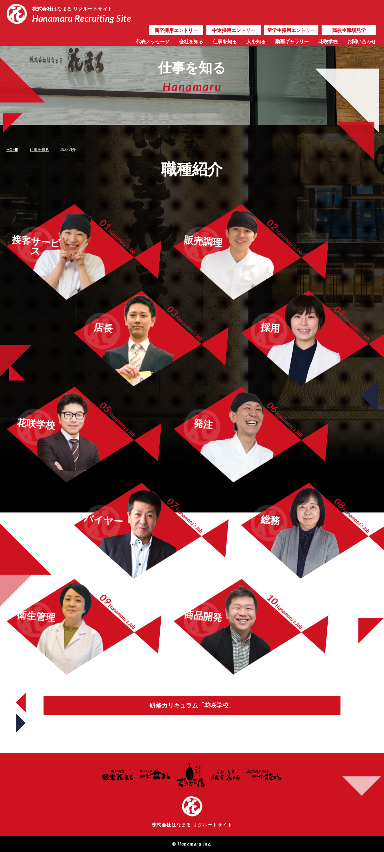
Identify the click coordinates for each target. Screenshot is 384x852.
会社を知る (191, 41)
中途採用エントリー (233, 30)
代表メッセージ (153, 41)
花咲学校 (328, 41)
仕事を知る (225, 41)
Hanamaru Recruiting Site (84, 14)
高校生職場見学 (349, 30)
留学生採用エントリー (291, 30)
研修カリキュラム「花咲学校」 (192, 705)
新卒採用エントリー (176, 30)
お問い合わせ (361, 41)
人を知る (256, 41)
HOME (12, 149)
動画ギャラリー (292, 41)
